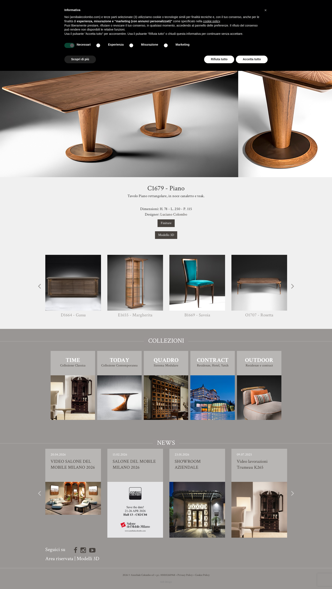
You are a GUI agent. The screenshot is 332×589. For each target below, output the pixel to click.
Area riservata (59, 558)
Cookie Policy (202, 575)
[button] (265, 10)
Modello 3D (166, 235)
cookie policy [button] (211, 21)
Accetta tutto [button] (252, 59)
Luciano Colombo (173, 214)
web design (166, 582)
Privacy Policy (185, 575)
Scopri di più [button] (80, 59)
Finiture (166, 223)
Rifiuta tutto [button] (219, 59)
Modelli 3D (88, 558)
